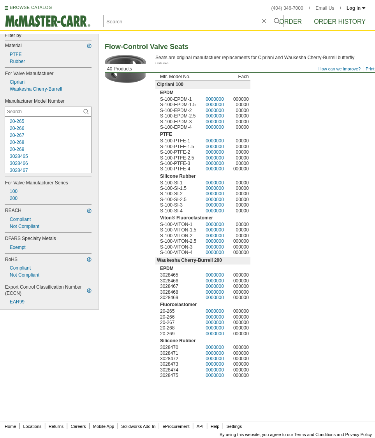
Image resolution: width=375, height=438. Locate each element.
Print (370, 69)
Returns (56, 426)
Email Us (324, 8)
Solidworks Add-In (138, 426)
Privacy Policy (358, 434)
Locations (32, 426)
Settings (234, 426)
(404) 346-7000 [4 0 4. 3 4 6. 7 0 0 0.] (287, 8)
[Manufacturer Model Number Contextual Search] (48, 112)
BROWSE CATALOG (31, 7)
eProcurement (176, 426)
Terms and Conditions (315, 434)
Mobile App (103, 426)
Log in (356, 8)
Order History (340, 21)
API (200, 426)
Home (10, 426)
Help (215, 426)
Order (290, 21)
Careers (78, 426)
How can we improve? (340, 69)
